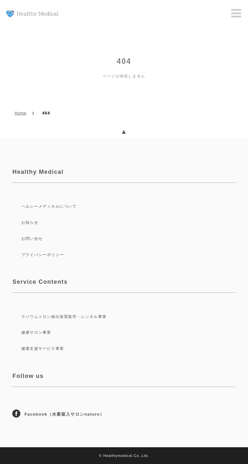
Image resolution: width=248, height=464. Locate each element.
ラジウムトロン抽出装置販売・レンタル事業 (64, 316)
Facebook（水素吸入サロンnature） (63, 414)
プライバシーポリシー (42, 254)
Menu (236, 13)
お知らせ (29, 222)
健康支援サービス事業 (42, 348)
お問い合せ (32, 238)
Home (20, 113)
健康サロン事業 (36, 332)
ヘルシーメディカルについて (49, 206)
